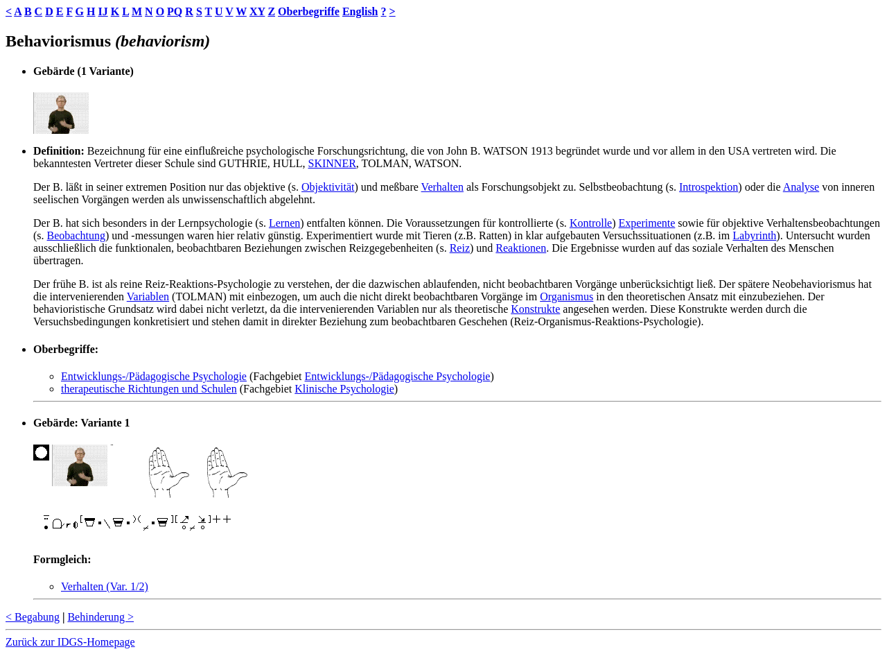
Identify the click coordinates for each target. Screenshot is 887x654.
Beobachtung (76, 235)
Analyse (801, 187)
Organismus (566, 296)
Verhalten (442, 187)
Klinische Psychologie (344, 389)
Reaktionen (520, 248)
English (360, 11)
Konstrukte (535, 309)
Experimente (647, 223)
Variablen (148, 296)
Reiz (460, 248)
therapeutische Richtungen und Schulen (149, 389)
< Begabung (33, 617)
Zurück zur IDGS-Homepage (70, 642)
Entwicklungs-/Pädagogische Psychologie (154, 376)
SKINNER (331, 163)
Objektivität (327, 187)
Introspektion (708, 187)
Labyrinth (754, 235)
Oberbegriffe (309, 11)
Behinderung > (100, 617)
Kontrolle (591, 223)
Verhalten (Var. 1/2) (104, 586)
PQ (174, 11)
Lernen (284, 223)
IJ (102, 11)
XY (257, 11)
